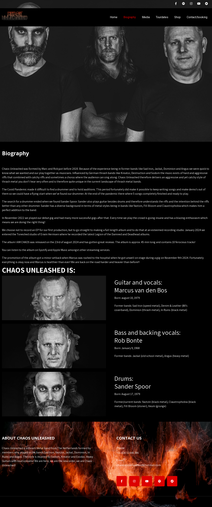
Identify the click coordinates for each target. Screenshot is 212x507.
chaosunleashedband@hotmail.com (163, 462)
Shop (177, 17)
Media (146, 17)
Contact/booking (197, 17)
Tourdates (162, 17)
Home (113, 17)
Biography (129, 17)
